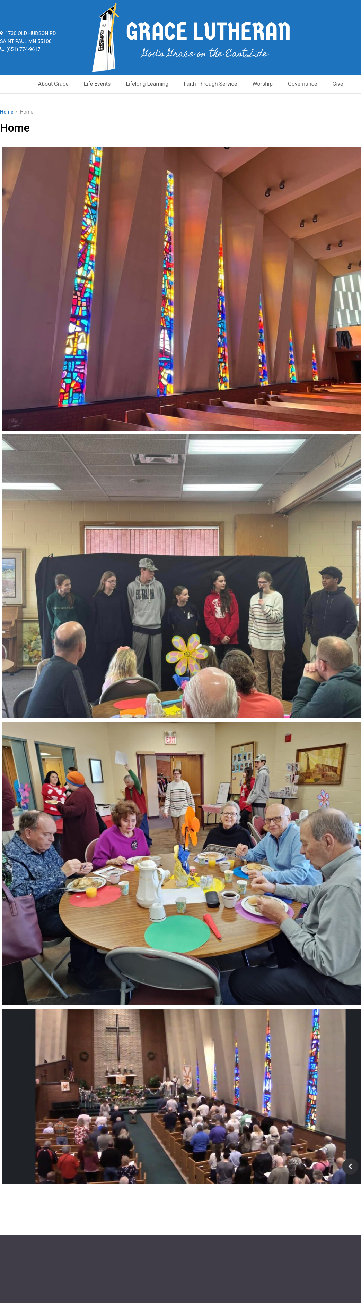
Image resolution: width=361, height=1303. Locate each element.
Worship (262, 84)
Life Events (97, 84)
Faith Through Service (210, 84)
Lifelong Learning (147, 84)
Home (7, 112)
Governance (302, 84)
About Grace (53, 84)
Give (338, 84)
